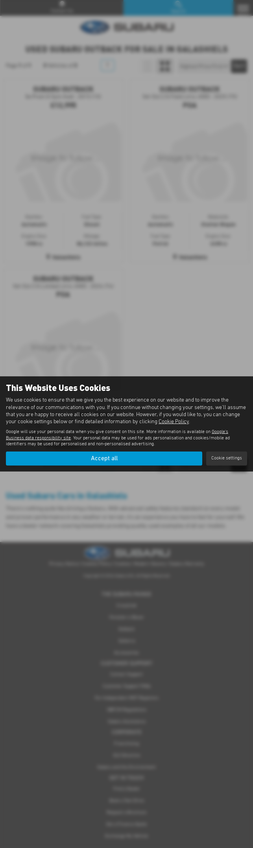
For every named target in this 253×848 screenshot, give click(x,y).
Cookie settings (226, 458)
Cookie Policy (174, 421)
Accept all (104, 458)
